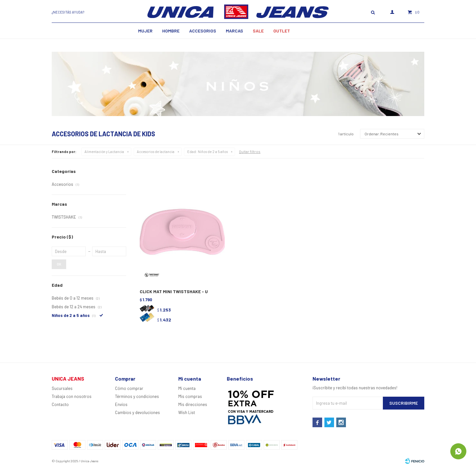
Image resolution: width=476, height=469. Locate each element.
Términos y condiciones (137, 396)
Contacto (60, 404)
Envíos (121, 404)
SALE (258, 30)
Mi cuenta (187, 388)
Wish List (186, 412)
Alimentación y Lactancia (104, 151)
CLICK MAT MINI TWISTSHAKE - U (174, 291)
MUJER (145, 30)
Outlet (281, 30)
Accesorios (202, 30)
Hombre (171, 30)
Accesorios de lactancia (155, 151)
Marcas (234, 30)
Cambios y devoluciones (137, 412)
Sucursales (62, 388)
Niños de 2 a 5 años (207, 151)
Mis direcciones (192, 404)
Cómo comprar (129, 388)
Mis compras (190, 396)
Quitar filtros (249, 151)
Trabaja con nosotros (72, 396)
